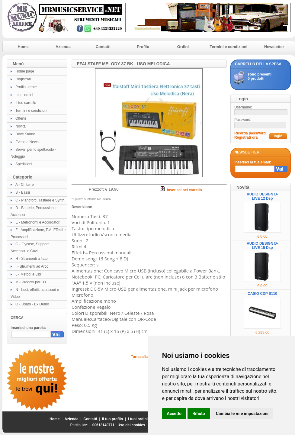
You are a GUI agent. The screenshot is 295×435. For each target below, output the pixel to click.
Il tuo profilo (112, 419)
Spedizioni (23, 164)
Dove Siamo (25, 134)
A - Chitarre (24, 184)
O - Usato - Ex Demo (32, 304)
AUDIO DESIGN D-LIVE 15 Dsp (262, 245)
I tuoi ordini (24, 95)
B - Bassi (22, 192)
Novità (20, 126)
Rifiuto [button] (198, 413)
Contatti (103, 46)
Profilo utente (26, 87)
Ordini (183, 46)
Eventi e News (27, 142)
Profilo (143, 46)
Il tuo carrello (25, 103)
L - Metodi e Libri (28, 274)
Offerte (20, 118)
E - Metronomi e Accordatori (37, 222)
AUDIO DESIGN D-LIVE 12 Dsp (262, 196)
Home (23, 46)
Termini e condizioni (229, 46)
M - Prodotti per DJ (30, 282)
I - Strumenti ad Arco (31, 266)
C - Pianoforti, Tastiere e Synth (40, 200)
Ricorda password (250, 133)
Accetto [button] (174, 413)
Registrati (23, 79)
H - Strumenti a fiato (31, 258)
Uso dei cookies (131, 425)
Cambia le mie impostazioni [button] (242, 413)
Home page (24, 71)
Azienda (63, 46)
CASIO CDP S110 (262, 294)
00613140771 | (104, 425)
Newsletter (274, 46)
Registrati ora (246, 137)
